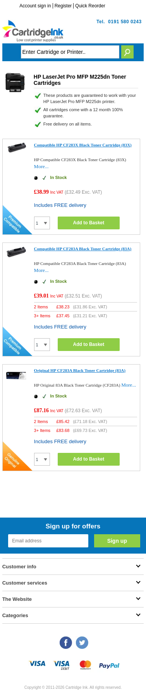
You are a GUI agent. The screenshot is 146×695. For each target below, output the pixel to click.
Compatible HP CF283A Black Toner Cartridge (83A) (83, 248)
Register (63, 6)
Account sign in (35, 6)
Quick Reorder (90, 6)
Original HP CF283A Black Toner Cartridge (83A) (79, 370)
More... (41, 166)
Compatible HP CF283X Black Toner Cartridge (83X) (83, 145)
